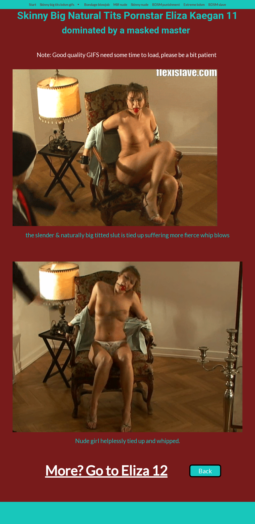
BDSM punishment (166, 4)
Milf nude (120, 4)
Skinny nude (140, 4)
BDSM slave (217, 4)
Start (32, 4)
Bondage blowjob (97, 4)
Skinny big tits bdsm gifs (57, 4)
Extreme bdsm (194, 4)
